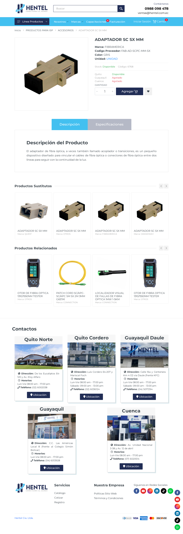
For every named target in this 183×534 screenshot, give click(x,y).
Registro (59, 502)
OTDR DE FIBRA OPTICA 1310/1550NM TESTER (33, 296)
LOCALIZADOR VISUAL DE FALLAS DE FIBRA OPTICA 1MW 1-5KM (111, 297)
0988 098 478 (156, 9)
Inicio (18, 30)
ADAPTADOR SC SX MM (33, 232)
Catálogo (59, 493)
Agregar (129, 91)
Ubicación (38, 394)
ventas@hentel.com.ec (153, 13)
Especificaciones (109, 124)
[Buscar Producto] (85, 8)
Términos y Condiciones (108, 498)
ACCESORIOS (66, 30)
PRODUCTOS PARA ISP (39, 30)
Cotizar (58, 497)
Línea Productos (32, 21)
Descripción (70, 124)
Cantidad (101, 85)
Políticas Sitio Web (105, 493)
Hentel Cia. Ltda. (24, 518)
